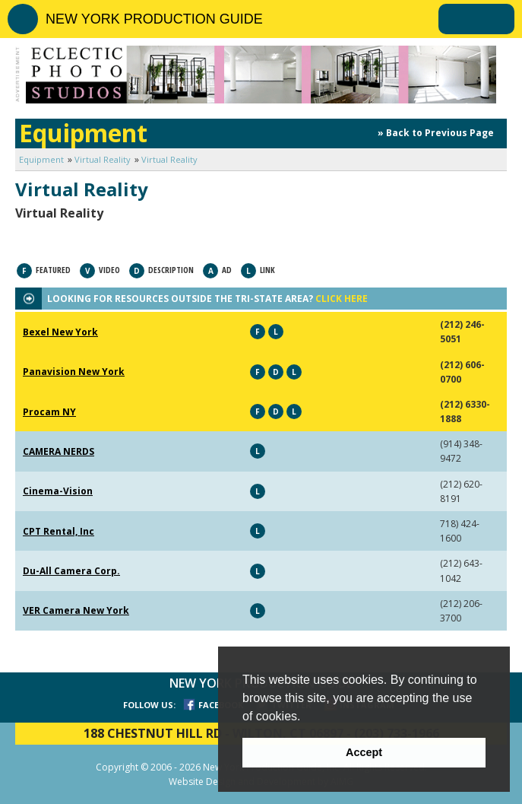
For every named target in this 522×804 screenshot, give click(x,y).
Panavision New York (74, 371)
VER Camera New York (76, 610)
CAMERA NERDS (58, 451)
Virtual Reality (102, 159)
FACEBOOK (220, 704)
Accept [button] (364, 752)
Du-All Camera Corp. (71, 570)
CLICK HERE (341, 298)
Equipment (41, 159)
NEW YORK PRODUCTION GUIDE (154, 19)
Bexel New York (60, 332)
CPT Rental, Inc (58, 531)
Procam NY (49, 411)
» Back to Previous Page (436, 132)
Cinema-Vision (58, 491)
